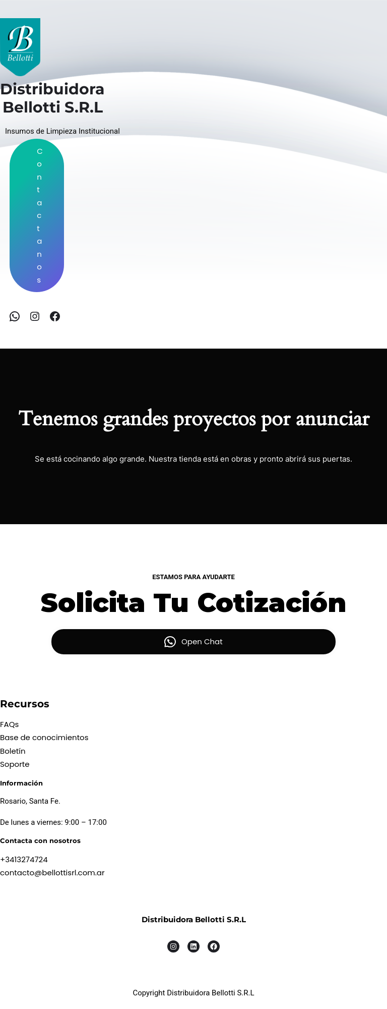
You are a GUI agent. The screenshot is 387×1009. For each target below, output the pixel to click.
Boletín (13, 751)
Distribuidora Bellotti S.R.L (194, 919)
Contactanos (40, 215)
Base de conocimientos (44, 737)
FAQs (9, 724)
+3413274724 (24, 859)
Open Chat (202, 641)
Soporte (15, 764)
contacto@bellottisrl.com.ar (52, 872)
